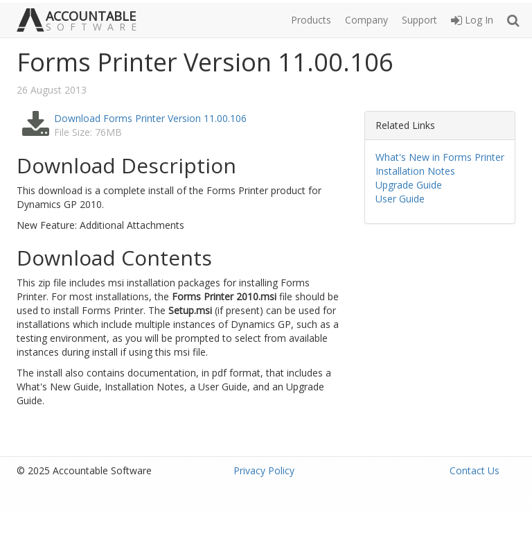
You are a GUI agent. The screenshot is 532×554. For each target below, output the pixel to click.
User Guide (400, 198)
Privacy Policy (263, 470)
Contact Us (474, 470)
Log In (472, 19)
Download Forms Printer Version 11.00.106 (150, 118)
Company (366, 19)
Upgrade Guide (408, 184)
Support (419, 19)
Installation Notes (415, 171)
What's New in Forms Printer (439, 157)
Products (311, 19)
